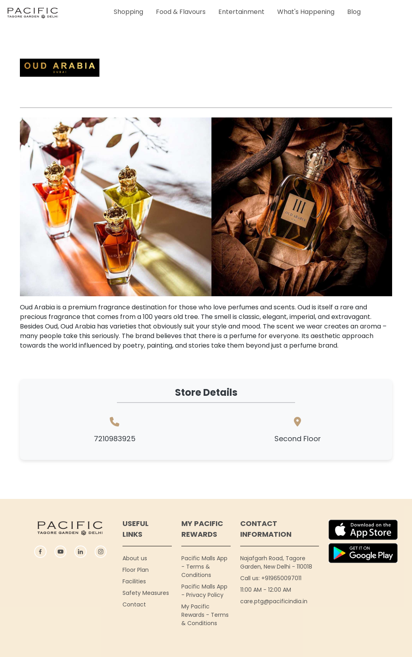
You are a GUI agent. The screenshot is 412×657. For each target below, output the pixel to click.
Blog (354, 11)
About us (134, 558)
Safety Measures (145, 593)
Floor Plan (135, 570)
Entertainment (241, 11)
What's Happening (305, 11)
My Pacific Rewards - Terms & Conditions (205, 614)
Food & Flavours (181, 11)
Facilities (134, 581)
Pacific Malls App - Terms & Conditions (204, 566)
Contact (134, 604)
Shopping (128, 11)
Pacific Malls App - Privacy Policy (204, 591)
